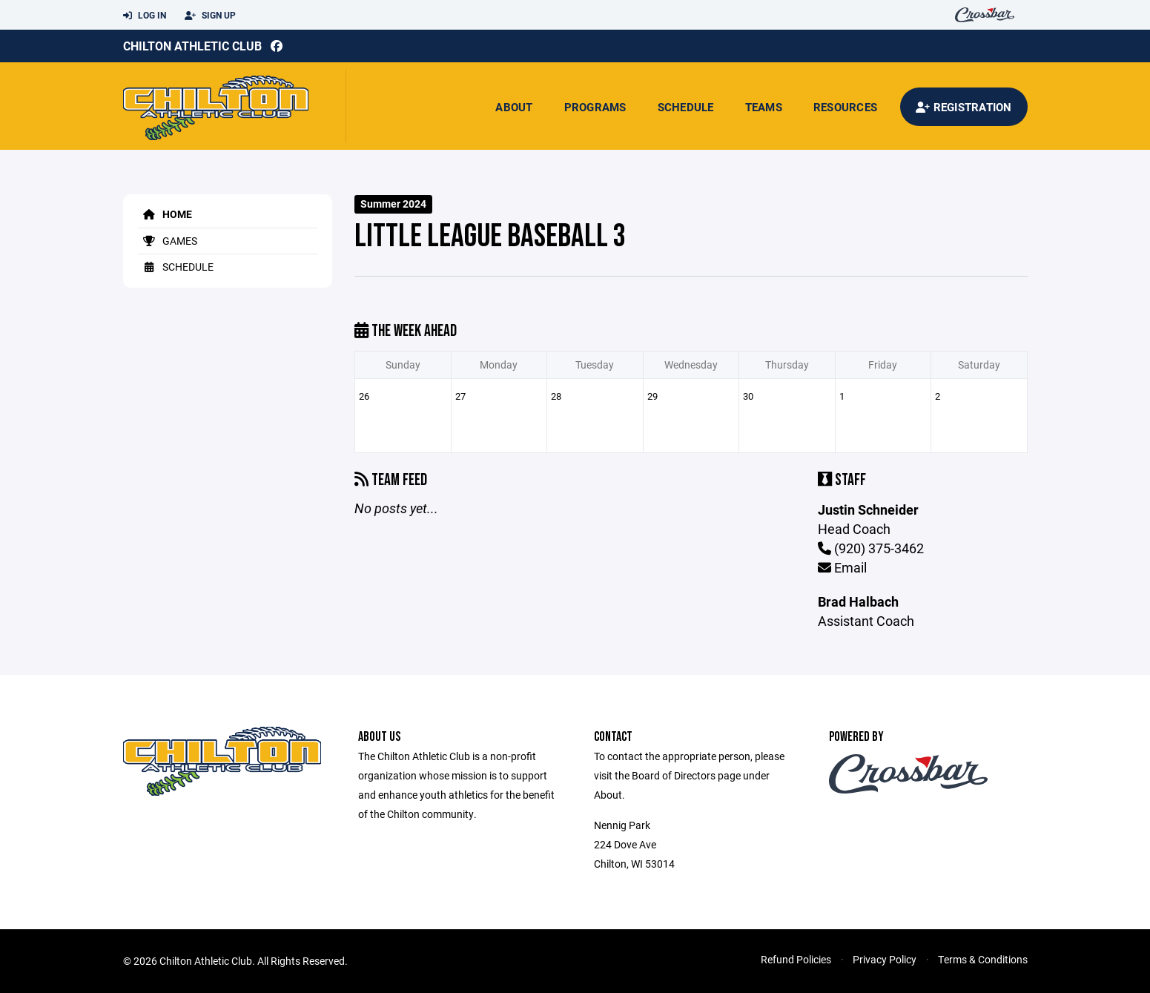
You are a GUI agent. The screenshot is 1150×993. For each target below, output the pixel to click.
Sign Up (210, 15)
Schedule (686, 106)
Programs (595, 106)
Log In (144, 15)
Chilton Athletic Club (192, 45)
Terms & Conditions (983, 959)
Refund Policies (796, 959)
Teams (763, 106)
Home (165, 214)
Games (167, 241)
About (513, 106)
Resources (845, 106)
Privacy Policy (884, 959)
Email (842, 567)
